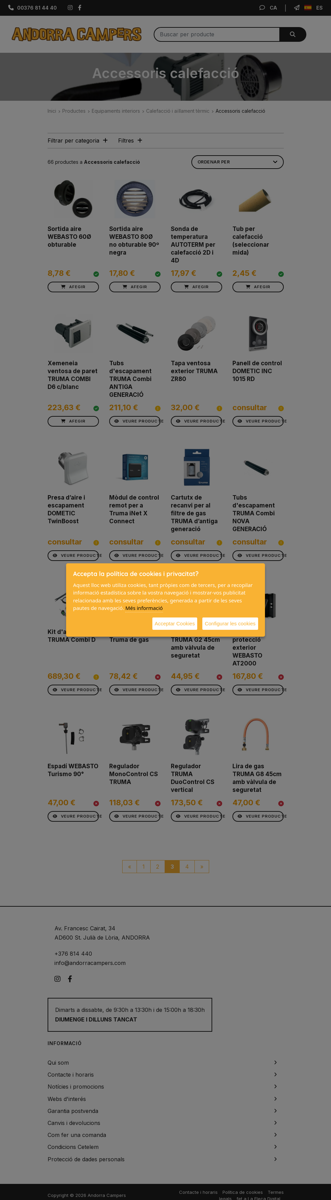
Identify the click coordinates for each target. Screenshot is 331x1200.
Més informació (144, 607)
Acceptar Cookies (175, 623)
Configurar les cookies (230, 623)
